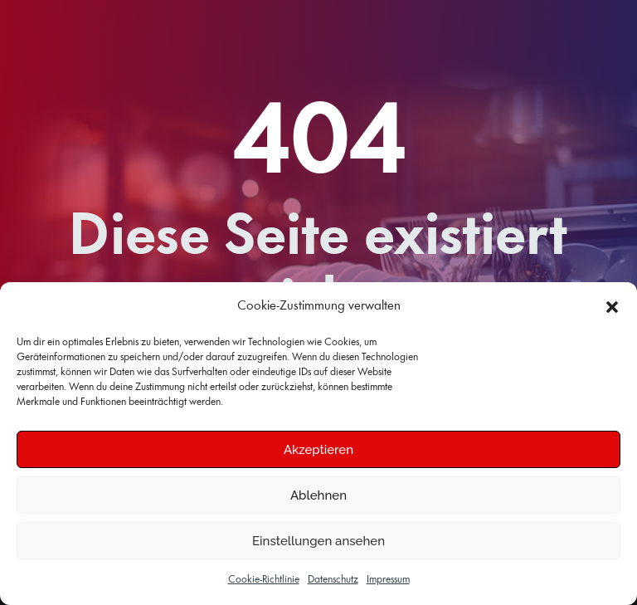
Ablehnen (318, 495)
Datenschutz (333, 579)
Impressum (388, 579)
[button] (612, 307)
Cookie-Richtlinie (263, 579)
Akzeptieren (318, 449)
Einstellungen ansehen (318, 541)
